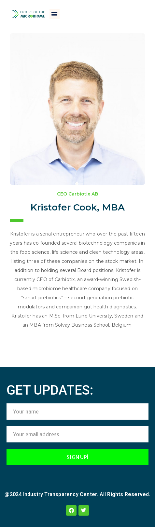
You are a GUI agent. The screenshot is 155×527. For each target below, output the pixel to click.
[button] (54, 14)
